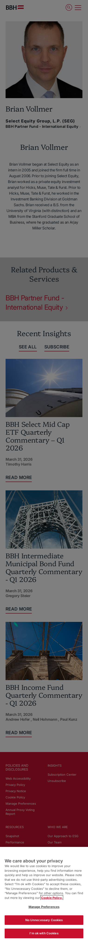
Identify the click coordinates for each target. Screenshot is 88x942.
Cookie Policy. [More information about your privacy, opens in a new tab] (51, 898)
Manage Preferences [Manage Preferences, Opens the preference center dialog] (44, 907)
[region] (44, 894)
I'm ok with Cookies (43, 933)
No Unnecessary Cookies (44, 920)
